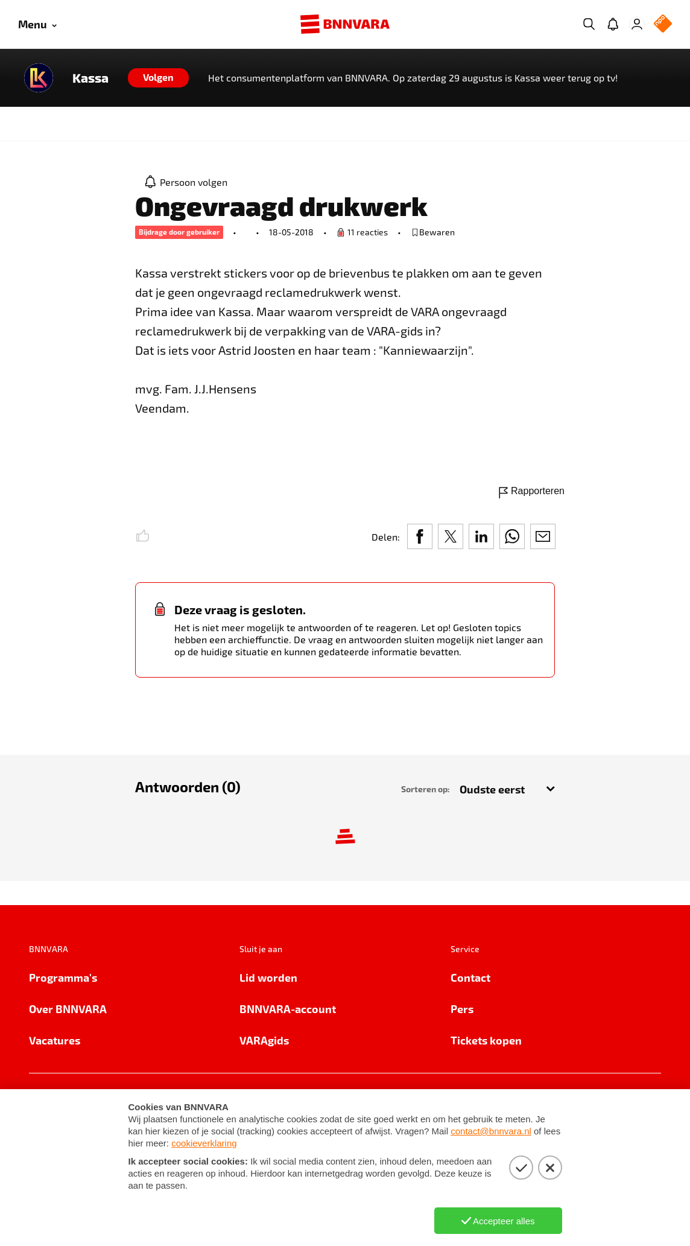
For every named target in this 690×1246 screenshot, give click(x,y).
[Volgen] (158, 77)
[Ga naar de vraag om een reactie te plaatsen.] (362, 232)
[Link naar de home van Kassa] (38, 77)
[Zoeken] (588, 24)
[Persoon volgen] (186, 181)
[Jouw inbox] (613, 24)
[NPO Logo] (663, 24)
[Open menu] (37, 24)
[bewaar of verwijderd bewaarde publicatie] (433, 232)
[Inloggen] (637, 24)
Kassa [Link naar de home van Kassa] (90, 78)
